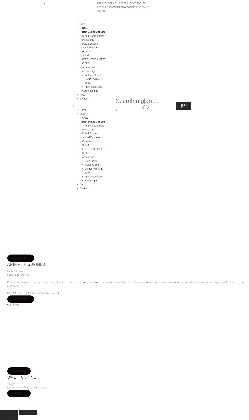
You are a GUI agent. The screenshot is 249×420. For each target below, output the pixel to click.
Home (83, 20)
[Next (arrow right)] (13, 417)
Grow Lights (91, 71)
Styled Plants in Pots (93, 35)
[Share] (23, 412)
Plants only (88, 39)
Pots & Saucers (90, 43)
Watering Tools (93, 75)
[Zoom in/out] (4, 412)
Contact (84, 98)
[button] (90, 106)
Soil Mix (86, 55)
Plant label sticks (94, 86)
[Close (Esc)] (32, 412)
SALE (85, 28)
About (83, 94)
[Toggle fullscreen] (13, 412)
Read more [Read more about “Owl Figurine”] (20, 393)
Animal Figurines (91, 47)
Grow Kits (87, 51)
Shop (82, 24)
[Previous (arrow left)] (4, 417)
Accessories (88, 67)
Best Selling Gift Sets (93, 31)
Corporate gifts (90, 90)
